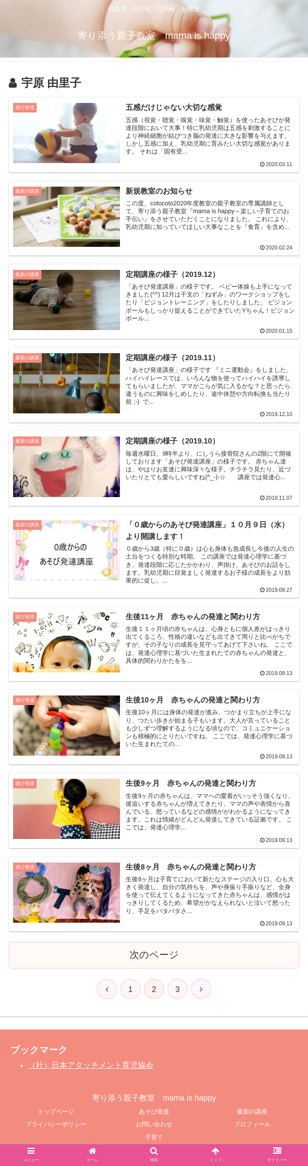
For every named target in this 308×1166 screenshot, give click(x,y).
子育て (154, 1137)
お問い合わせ (154, 1125)
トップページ (56, 1112)
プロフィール (252, 1125)
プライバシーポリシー (55, 1125)
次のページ (154, 955)
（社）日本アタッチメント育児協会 (91, 1066)
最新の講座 (252, 1112)
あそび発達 (154, 1112)
